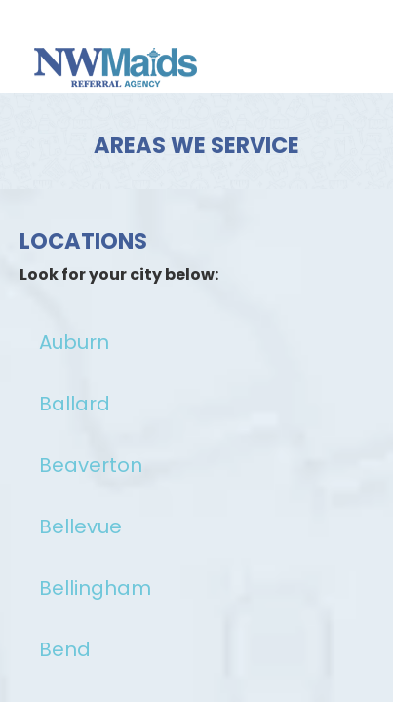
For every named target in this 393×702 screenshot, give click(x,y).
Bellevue (80, 526)
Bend (65, 649)
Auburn (74, 342)
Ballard (74, 403)
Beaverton (90, 465)
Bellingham (95, 588)
